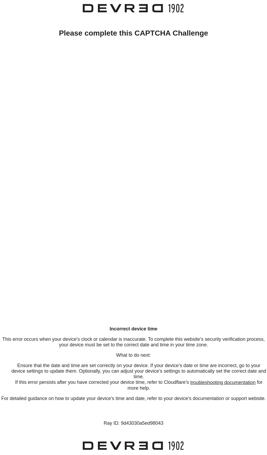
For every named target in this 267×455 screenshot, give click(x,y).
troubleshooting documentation (223, 382)
